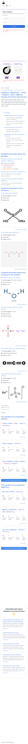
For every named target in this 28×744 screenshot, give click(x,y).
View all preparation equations (14, 480)
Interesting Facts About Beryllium (12, 655)
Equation (7, 88)
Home (2, 88)
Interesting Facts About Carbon (11, 666)
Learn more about (21, 229)
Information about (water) (13, 138)
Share (3, 412)
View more (23, 437)
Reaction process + (15, 121)
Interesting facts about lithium (11, 644)
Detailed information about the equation (14, 115)
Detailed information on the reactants (13, 127)
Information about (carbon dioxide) (15, 143)
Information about (12, 129)
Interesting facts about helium (11, 632)
